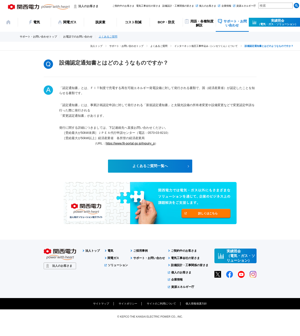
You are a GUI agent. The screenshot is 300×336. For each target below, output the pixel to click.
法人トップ (96, 46)
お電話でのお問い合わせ (77, 36)
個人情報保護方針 (196, 303)
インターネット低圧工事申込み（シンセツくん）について (206, 46)
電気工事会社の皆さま (148, 5)
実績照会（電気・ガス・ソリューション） (241, 256)
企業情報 (226, 5)
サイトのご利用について (161, 303)
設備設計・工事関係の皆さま (178, 5)
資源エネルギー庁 (246, 5)
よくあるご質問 (108, 36)
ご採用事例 (140, 251)
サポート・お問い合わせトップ (38, 36)
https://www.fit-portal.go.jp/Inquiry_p (130, 143)
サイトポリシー (128, 303)
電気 (110, 251)
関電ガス (113, 258)
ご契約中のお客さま (123, 5)
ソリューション (118, 265)
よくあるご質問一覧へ (150, 166)
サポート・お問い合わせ (149, 258)
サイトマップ (101, 303)
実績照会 (278, 22)
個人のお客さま (207, 5)
